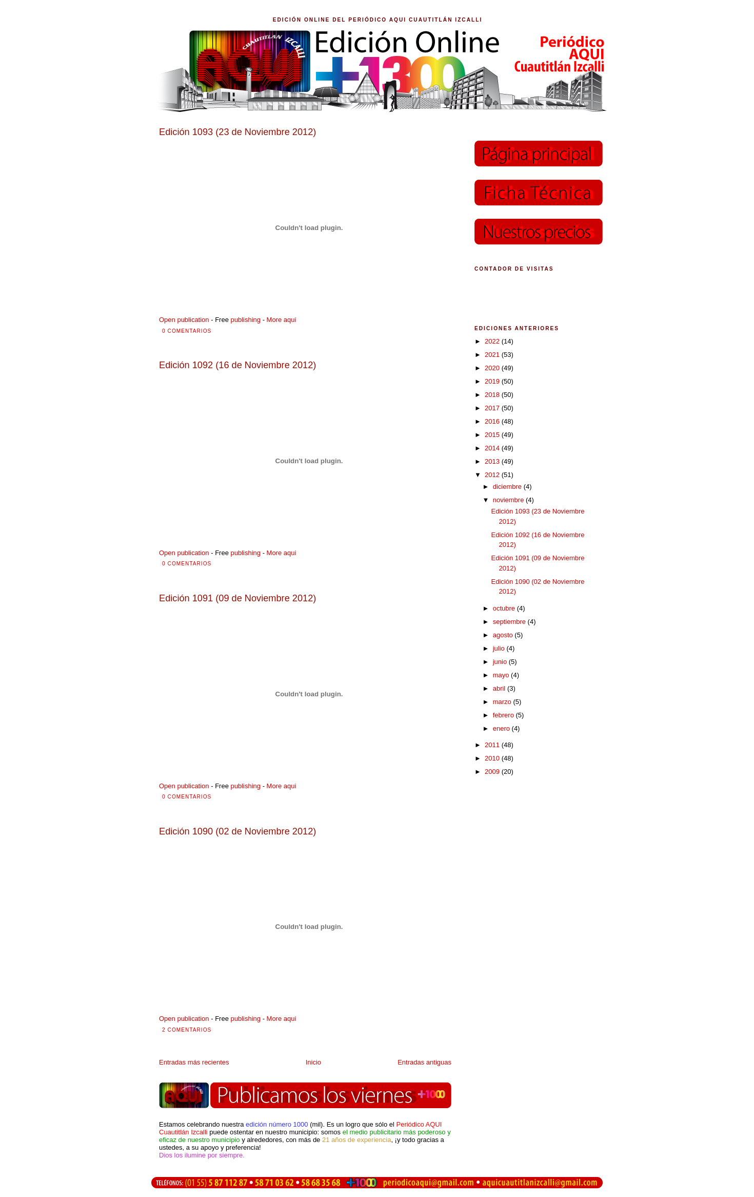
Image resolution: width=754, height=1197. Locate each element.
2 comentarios (186, 1030)
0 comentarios (186, 331)
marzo (503, 702)
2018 (493, 394)
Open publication (184, 320)
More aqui (281, 320)
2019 (493, 381)
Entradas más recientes (194, 1062)
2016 (493, 421)
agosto (504, 635)
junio (501, 662)
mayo (502, 675)
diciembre (508, 486)
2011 (493, 745)
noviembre (509, 500)
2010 (493, 758)
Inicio (313, 1062)
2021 (493, 354)
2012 (493, 475)
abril (500, 688)
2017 (493, 408)
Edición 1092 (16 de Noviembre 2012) (237, 365)
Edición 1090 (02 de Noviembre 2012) (237, 831)
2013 (493, 461)
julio (500, 648)
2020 (493, 368)
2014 (493, 448)
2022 (493, 341)
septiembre (510, 621)
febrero (504, 715)
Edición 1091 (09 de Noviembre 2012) (237, 598)
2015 (493, 435)
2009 (493, 771)
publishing (245, 320)
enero (502, 728)
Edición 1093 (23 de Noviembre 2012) (237, 132)
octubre (505, 608)
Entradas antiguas (424, 1062)
